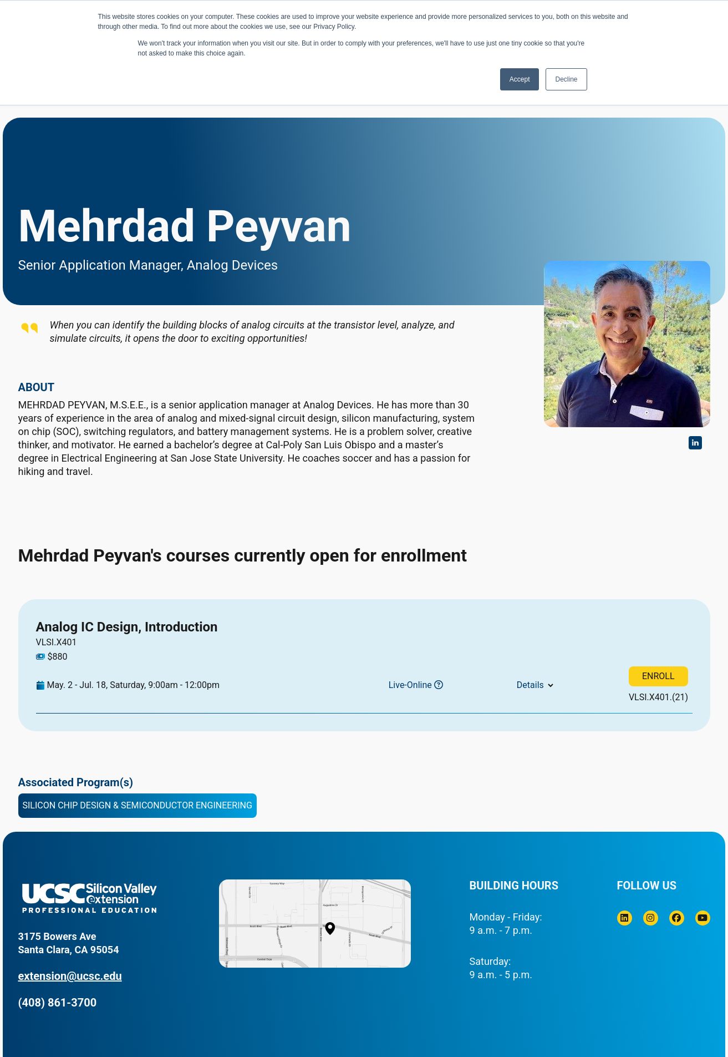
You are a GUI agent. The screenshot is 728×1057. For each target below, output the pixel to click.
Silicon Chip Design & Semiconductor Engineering (137, 805)
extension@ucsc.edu (70, 976)
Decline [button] (566, 79)
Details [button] (530, 685)
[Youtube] (702, 918)
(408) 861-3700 (57, 1002)
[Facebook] (676, 918)
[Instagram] (650, 918)
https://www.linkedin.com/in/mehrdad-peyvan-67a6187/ (695, 442)
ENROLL (658, 676)
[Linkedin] (624, 918)
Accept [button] (520, 79)
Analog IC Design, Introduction (127, 627)
